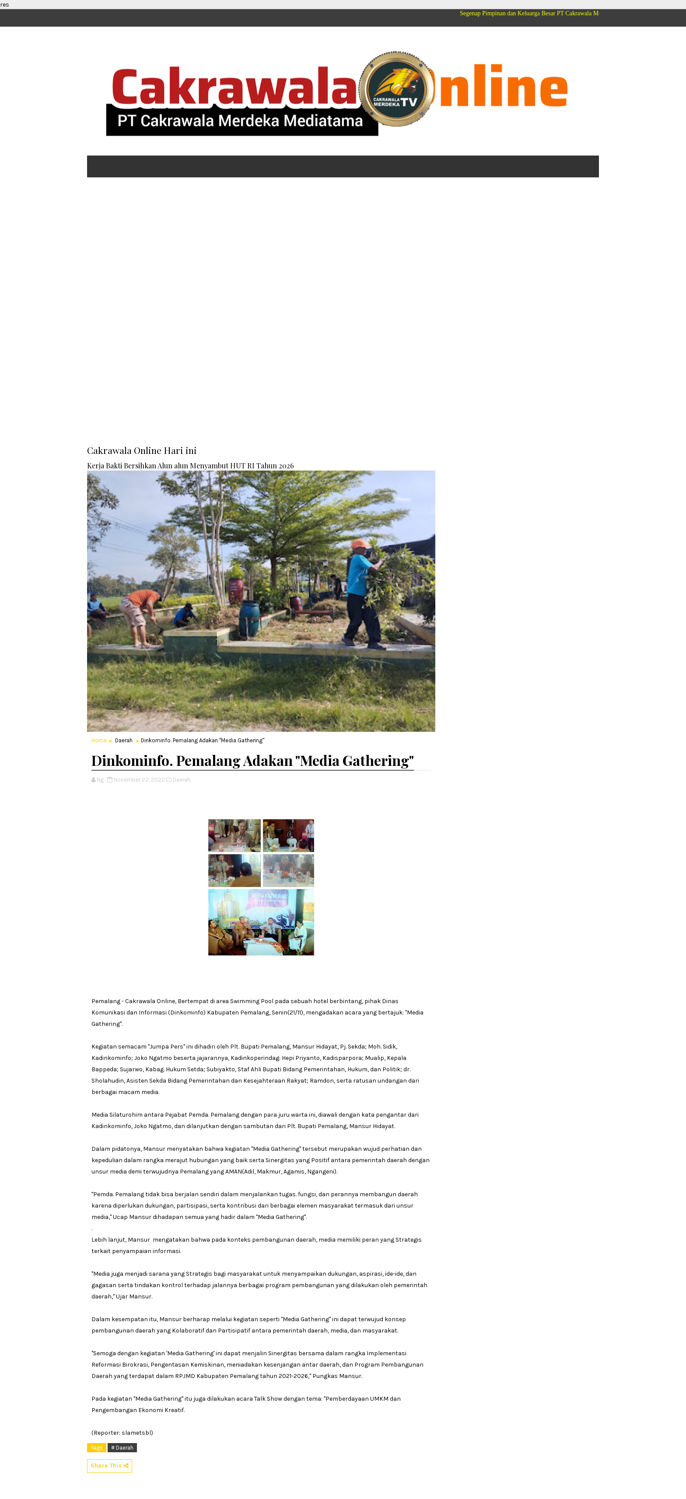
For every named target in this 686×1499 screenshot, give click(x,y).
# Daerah (122, 1447)
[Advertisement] (343, 251)
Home (99, 740)
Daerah (124, 740)
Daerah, (182, 779)
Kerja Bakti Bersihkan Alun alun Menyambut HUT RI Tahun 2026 (190, 465)
